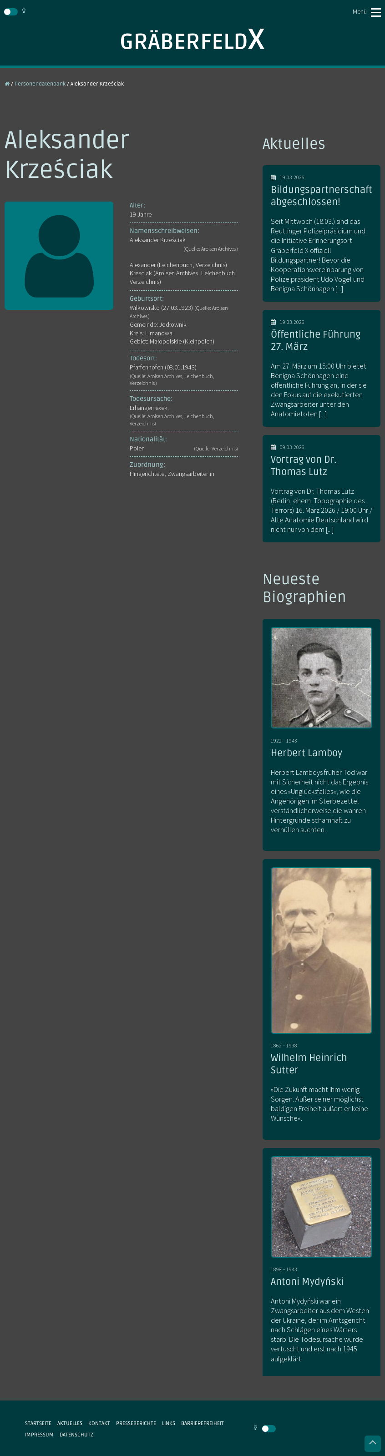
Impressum (39, 1434)
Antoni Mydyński (307, 1282)
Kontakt (99, 1423)
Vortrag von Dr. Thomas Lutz (303, 466)
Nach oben (373, 1444)
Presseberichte (136, 1423)
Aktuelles (69, 1423)
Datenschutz (76, 1434)
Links (168, 1423)
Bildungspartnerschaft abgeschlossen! (321, 196)
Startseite (38, 1423)
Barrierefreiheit (202, 1423)
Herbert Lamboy (306, 753)
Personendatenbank (40, 84)
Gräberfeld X (192, 39)
